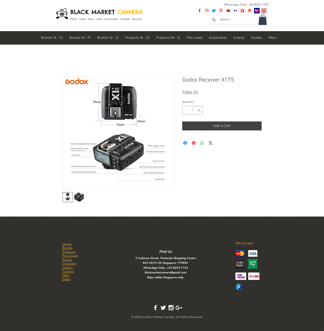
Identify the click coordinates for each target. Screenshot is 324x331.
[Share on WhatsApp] (202, 143)
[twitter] (214, 10)
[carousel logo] (264, 10)
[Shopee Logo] (249, 10)
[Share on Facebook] (185, 143)
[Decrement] (185, 110)
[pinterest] (221, 10)
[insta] (207, 10)
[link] (262, 20)
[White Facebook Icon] (155, 307)
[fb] (199, 10)
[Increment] (199, 110)
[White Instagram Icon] (171, 307)
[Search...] (233, 19)
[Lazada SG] (257, 10)
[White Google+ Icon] (178, 307)
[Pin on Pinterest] (193, 143)
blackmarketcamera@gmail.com (165, 272)
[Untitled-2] (242, 10)
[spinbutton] (192, 110)
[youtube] (228, 10)
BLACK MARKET (106, 12)
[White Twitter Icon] (163, 307)
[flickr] (235, 10)
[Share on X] (210, 143)
